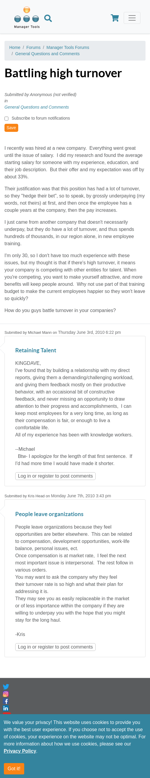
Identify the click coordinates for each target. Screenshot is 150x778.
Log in (24, 475)
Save (11, 127)
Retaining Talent (35, 351)
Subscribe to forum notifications (41, 118)
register (46, 475)
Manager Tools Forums (68, 47)
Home (14, 47)
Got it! (14, 768)
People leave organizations (49, 514)
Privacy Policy (20, 751)
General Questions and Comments (47, 53)
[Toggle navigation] (132, 18)
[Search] (48, 19)
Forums (33, 47)
